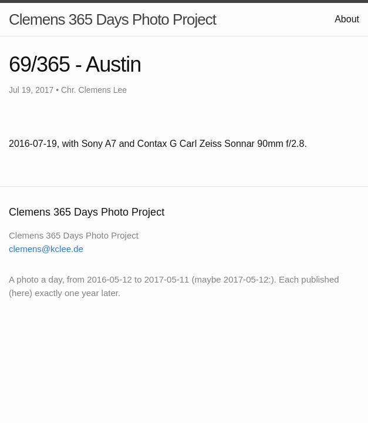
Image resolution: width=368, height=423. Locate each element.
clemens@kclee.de (46, 249)
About (347, 19)
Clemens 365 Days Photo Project (112, 19)
